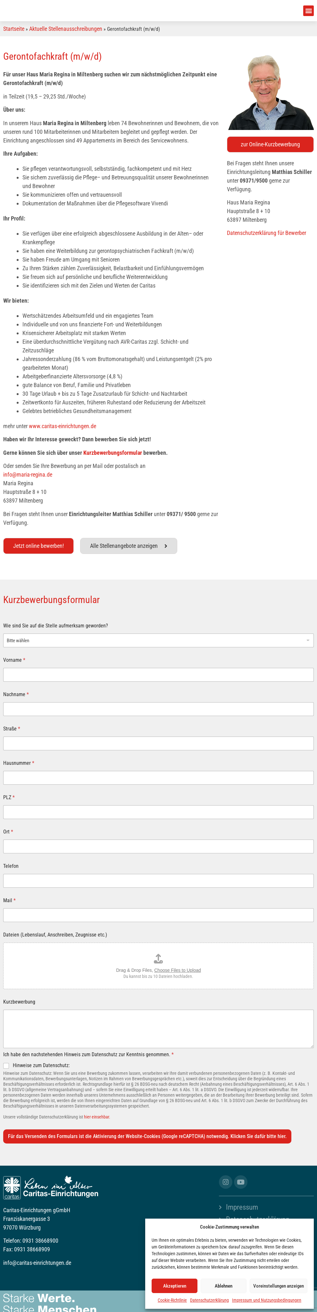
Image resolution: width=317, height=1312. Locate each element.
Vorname (14, 660)
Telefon (11, 866)
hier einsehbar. (97, 1116)
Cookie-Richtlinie (172, 1300)
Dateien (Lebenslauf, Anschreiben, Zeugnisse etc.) (55, 935)
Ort (8, 832)
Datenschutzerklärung (209, 1300)
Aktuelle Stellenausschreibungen (65, 28)
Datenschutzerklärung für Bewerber (266, 232)
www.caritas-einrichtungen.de (62, 426)
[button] (308, 10)
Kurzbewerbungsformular (112, 452)
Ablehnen (223, 1286)
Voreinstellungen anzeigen (278, 1286)
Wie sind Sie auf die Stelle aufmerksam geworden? (55, 626)
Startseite (13, 28)
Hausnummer (18, 763)
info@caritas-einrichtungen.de (37, 1262)
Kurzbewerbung (19, 1002)
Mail (9, 900)
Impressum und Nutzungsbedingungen (266, 1300)
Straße (11, 729)
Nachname (16, 694)
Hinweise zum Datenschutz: (41, 1065)
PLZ (9, 797)
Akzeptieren (174, 1286)
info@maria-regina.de (27, 474)
